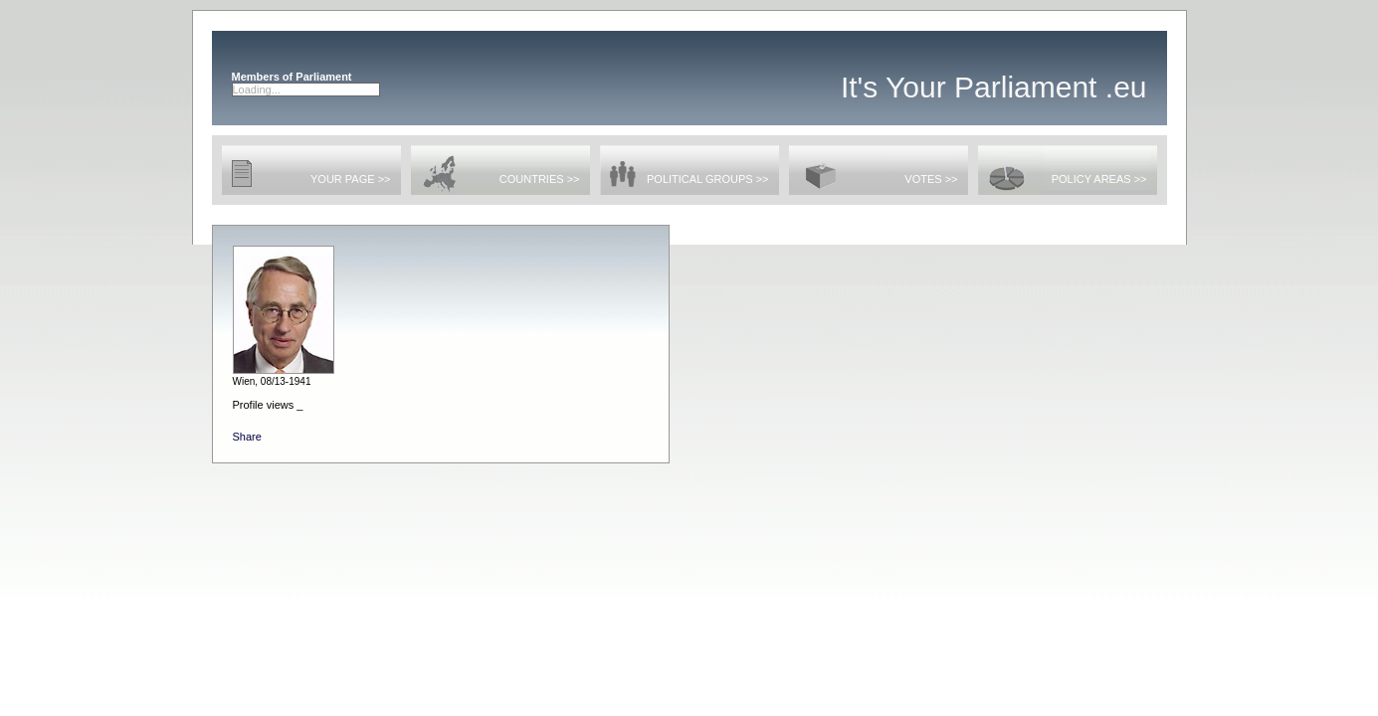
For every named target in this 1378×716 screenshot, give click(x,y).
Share (247, 437)
